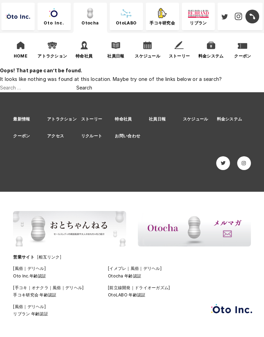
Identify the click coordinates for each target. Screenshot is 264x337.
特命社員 (123, 119)
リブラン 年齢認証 (30, 313)
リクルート (91, 135)
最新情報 (21, 119)
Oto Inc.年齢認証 (29, 275)
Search (84, 88)
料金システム (229, 119)
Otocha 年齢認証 (124, 275)
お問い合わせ (127, 135)
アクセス (55, 135)
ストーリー (91, 119)
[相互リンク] (49, 257)
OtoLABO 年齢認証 (126, 294)
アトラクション (62, 119)
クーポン (21, 135)
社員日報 (157, 119)
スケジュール (195, 119)
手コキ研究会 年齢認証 (34, 294)
